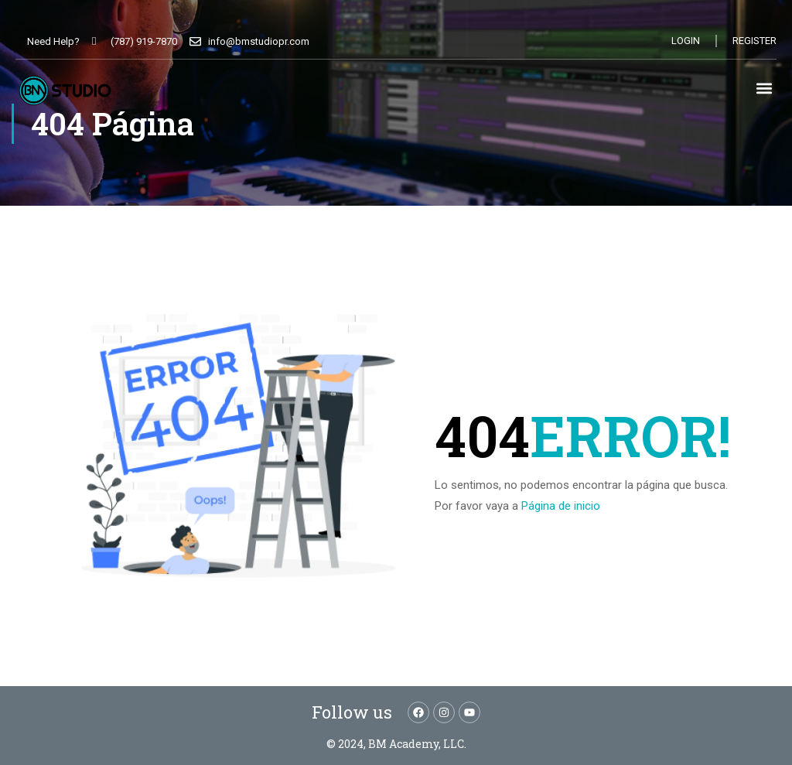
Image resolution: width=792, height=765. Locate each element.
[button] (764, 88)
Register (754, 40)
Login (685, 40)
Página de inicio (560, 506)
